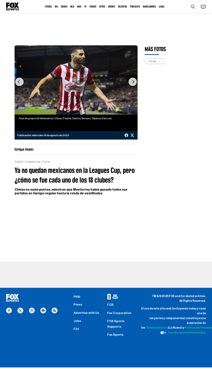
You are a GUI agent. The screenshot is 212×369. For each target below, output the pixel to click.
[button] (19, 82)
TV (85, 6)
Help (77, 296)
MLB (72, 6)
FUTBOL (48, 6)
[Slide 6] (87, 109)
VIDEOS (92, 6)
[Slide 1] (65, 109)
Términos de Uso (156, 327)
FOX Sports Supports (116, 325)
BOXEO (64, 6)
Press (78, 305)
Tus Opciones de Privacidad (182, 332)
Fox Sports (115, 336)
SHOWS (111, 6)
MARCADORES (149, 6)
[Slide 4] (78, 109)
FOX (110, 305)
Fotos (46, 162)
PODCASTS (135, 6)
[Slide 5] (82, 109)
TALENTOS (122, 6)
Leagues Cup (33, 162)
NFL (56, 6)
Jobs (77, 322)
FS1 (76, 330)
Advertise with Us (87, 313)
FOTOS (102, 6)
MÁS (79, 6)
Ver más (155, 61)
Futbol (18, 162)
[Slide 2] (69, 109)
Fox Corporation (119, 313)
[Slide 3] (74, 109)
